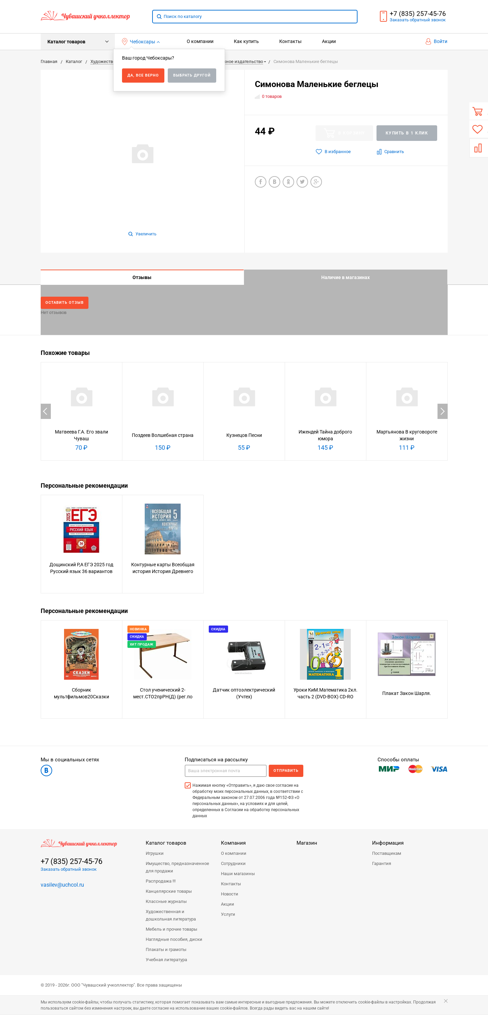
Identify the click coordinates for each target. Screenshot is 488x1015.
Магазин (307, 843)
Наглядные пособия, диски (174, 939)
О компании (200, 41)
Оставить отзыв (65, 302)
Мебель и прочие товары (171, 929)
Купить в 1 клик (407, 133)
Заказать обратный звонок (69, 869)
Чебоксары (139, 41)
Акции (329, 41)
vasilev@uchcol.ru (62, 885)
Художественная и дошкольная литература (171, 915)
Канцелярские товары (169, 891)
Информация (388, 843)
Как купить (246, 41)
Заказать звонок (418, 19)
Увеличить (142, 234)
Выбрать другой (192, 75)
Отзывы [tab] (142, 277)
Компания (233, 843)
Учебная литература (166, 960)
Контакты (290, 41)
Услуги (228, 914)
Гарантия (381, 863)
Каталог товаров (66, 41)
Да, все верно (143, 75)
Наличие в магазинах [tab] (345, 277)
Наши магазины (238, 873)
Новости (229, 894)
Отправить (286, 771)
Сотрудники (233, 863)
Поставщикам (386, 853)
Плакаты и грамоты (166, 949)
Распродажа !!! (161, 881)
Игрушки (155, 853)
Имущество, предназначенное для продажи (177, 867)
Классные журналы (166, 901)
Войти (436, 41)
